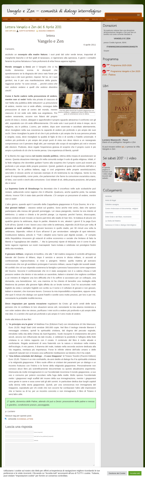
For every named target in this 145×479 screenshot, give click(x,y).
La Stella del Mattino (113, 221)
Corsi (26, 19)
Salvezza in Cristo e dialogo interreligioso (120, 225)
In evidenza (21, 419)
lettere (30, 419)
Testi (34, 19)
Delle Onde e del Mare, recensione (118, 217)
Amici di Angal (110, 200)
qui (122, 147)
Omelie (42, 19)
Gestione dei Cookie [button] (117, 473)
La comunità (16, 19)
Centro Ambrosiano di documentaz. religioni (121, 209)
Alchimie (108, 196)
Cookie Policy (112, 19)
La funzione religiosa (57, 19)
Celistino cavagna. (112, 204)
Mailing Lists (97, 19)
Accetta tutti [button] (135, 473)
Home (5, 19)
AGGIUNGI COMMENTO (47, 31)
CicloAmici (109, 213)
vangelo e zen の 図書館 (79, 19)
